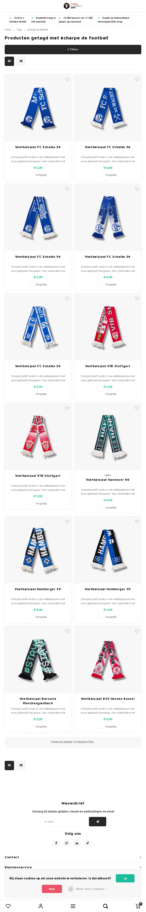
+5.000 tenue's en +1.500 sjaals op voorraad (75, 20)
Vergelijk (41, 175)
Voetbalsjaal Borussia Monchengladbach (38, 701)
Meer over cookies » (91, 889)
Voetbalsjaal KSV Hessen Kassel (108, 698)
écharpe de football (37, 29)
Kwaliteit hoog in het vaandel (43, 20)
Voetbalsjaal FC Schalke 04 (38, 147)
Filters (73, 49)
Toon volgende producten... (73, 742)
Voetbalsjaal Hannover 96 (108, 479)
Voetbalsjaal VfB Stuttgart (108, 366)
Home (8, 29)
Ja (125, 878)
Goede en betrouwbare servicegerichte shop (113, 20)
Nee (52, 889)
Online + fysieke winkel (17, 20)
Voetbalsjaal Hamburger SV (38, 589)
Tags (19, 29)
